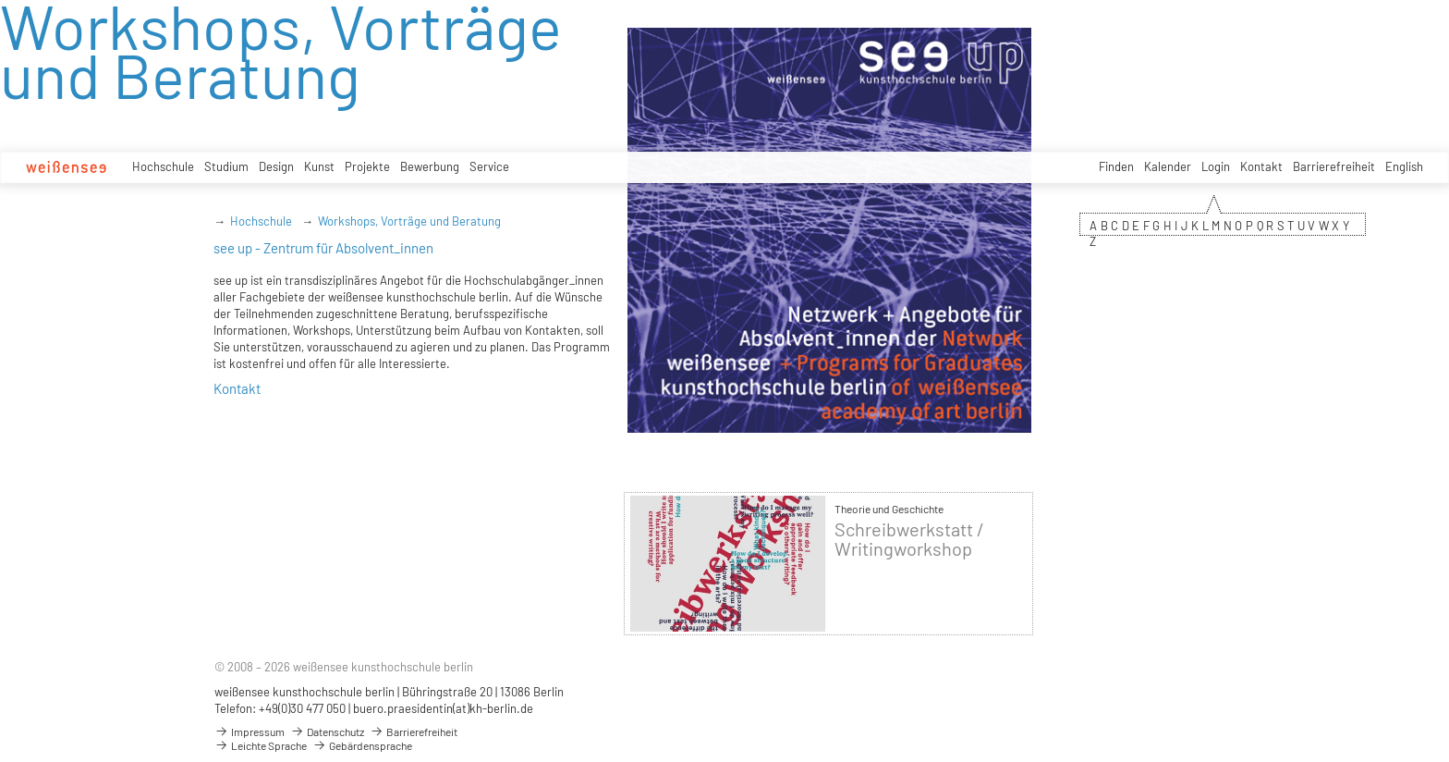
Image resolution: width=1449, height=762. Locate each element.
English (1404, 166)
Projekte (367, 166)
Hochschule (163, 166)
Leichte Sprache (260, 745)
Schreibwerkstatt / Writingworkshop (909, 539)
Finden (1116, 166)
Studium (226, 166)
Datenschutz (327, 731)
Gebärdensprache (362, 745)
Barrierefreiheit (1334, 166)
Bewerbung (429, 166)
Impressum (249, 731)
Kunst (319, 166)
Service (489, 166)
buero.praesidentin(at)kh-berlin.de (443, 708)
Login (1215, 166)
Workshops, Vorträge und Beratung (409, 221)
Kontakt (1261, 166)
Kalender (1167, 166)
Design (276, 166)
